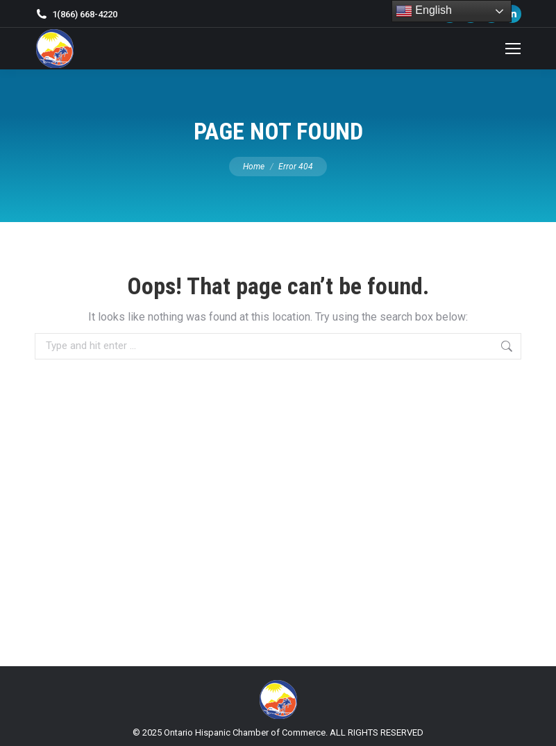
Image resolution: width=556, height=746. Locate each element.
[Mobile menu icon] (513, 48)
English (424, 11)
